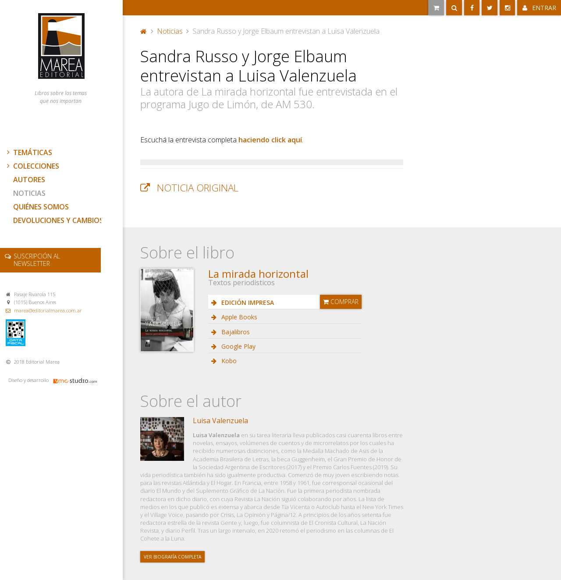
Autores (29, 179)
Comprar (341, 301)
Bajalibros (235, 332)
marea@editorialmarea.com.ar (48, 310)
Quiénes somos (41, 206)
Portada (143, 31)
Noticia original (197, 188)
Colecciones (32, 166)
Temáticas (28, 152)
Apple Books (238, 317)
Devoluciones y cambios (58, 220)
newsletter (37, 260)
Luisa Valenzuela (220, 420)
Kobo (228, 361)
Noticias (29, 193)
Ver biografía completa (172, 557)
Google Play (238, 346)
